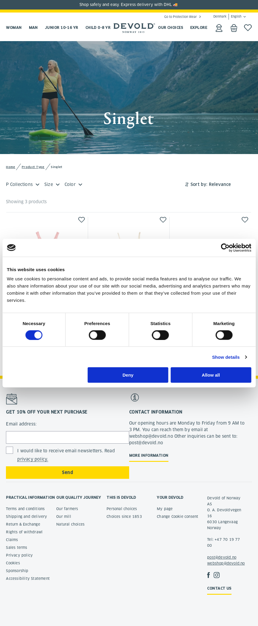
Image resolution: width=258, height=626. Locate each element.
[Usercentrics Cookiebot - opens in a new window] (225, 247)
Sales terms (16, 547)
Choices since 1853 (124, 516)
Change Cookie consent (177, 516)
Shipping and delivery (26, 516)
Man (33, 27)
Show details (226, 356)
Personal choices (122, 509)
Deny (128, 375)
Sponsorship (17, 570)
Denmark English (227, 17)
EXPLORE (198, 27)
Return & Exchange (23, 524)
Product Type (33, 167)
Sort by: (198, 184)
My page (165, 509)
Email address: (21, 424)
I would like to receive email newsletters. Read (66, 455)
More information (148, 455)
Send (67, 472)
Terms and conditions (25, 509)
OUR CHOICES (170, 27)
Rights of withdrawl (24, 532)
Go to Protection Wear (180, 16)
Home (10, 167)
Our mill (63, 516)
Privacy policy (19, 555)
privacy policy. (32, 459)
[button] (81, 220)
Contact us (219, 588)
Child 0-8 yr (97, 27)
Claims (12, 540)
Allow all (211, 375)
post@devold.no (221, 557)
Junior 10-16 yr (61, 27)
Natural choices (70, 524)
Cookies (13, 563)
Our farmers (67, 509)
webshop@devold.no (226, 563)
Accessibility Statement (28, 578)
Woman (13, 27)
